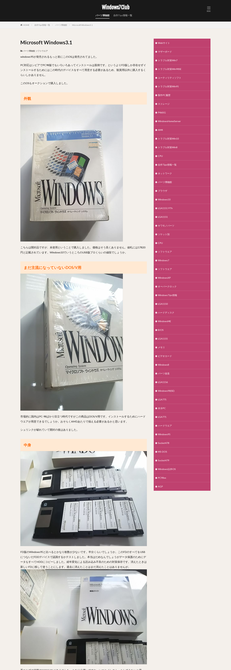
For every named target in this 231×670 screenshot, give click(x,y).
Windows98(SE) (166, 390)
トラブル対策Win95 (168, 86)
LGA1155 (163, 338)
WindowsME (164, 321)
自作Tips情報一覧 (122, 15)
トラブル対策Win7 (167, 60)
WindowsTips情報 (167, 295)
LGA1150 (163, 303)
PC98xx (162, 477)
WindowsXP (164, 277)
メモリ (161, 347)
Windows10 (164, 199)
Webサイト (164, 42)
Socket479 (163, 460)
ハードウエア (165, 425)
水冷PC (162, 408)
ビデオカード (165, 356)
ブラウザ (162, 190)
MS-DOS (162, 451)
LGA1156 (163, 382)
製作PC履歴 (164, 95)
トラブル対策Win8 (167, 147)
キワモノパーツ (166, 225)
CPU (160, 156)
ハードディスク (166, 312)
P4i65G (162, 112)
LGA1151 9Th (165, 208)
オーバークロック (167, 286)
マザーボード (165, 51)
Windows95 (164, 434)
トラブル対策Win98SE (169, 69)
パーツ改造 (164, 373)
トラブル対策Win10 (168, 138)
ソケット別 (164, 234)
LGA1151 (163, 216)
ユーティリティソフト (169, 77)
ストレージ (164, 103)
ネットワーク (165, 173)
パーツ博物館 (102, 15)
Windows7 (163, 260)
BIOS (161, 329)
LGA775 (162, 399)
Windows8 (163, 364)
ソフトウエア (42, 51)
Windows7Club (115, 7)
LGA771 (162, 416)
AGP (160, 486)
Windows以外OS (167, 469)
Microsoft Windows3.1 (82, 25)
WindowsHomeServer (169, 121)
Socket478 (163, 443)
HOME (26, 25)
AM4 (160, 129)
